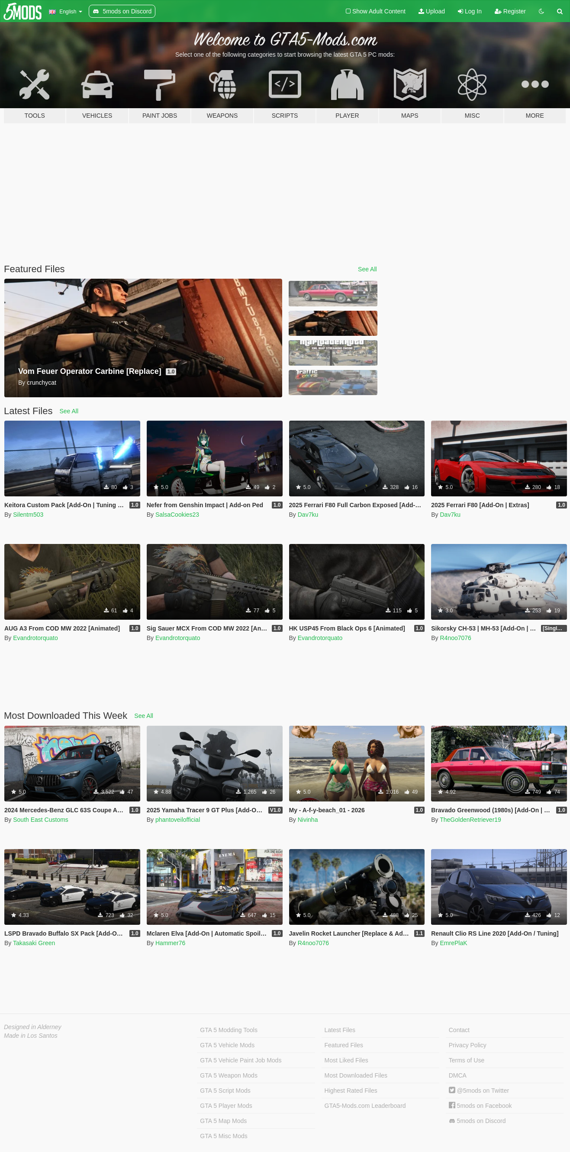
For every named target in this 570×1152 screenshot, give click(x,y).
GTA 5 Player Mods (226, 1105)
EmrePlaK (453, 943)
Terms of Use (466, 1060)
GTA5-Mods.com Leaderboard (365, 1105)
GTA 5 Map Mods (223, 1120)
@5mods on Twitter (479, 1090)
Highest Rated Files (351, 1090)
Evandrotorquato (35, 637)
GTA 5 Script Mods (225, 1090)
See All (367, 269)
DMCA (458, 1075)
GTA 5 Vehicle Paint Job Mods (240, 1060)
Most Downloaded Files (356, 1075)
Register (510, 11)
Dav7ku (308, 514)
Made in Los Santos (31, 1035)
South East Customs (40, 819)
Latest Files (340, 1030)
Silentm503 (28, 514)
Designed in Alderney (32, 1026)
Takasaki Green (34, 943)
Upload (432, 11)
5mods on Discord (477, 1121)
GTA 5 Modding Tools (229, 1030)
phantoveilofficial (177, 819)
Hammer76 (170, 943)
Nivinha (308, 819)
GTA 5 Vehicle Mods (227, 1045)
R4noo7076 (455, 637)
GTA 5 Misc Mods (223, 1136)
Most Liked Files (346, 1060)
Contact (459, 1030)
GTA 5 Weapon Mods (229, 1075)
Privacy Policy (467, 1045)
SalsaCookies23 (177, 514)
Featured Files (344, 1045)
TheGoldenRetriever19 (470, 819)
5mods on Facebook (480, 1106)
